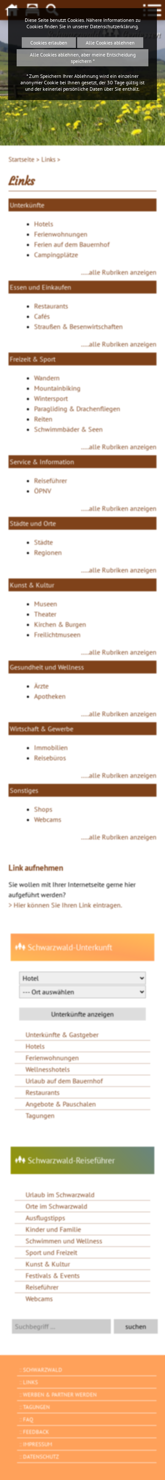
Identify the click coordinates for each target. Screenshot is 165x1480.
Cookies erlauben (48, 42)
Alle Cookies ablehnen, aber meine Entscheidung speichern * (83, 57)
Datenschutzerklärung (114, 26)
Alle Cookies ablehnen (110, 42)
